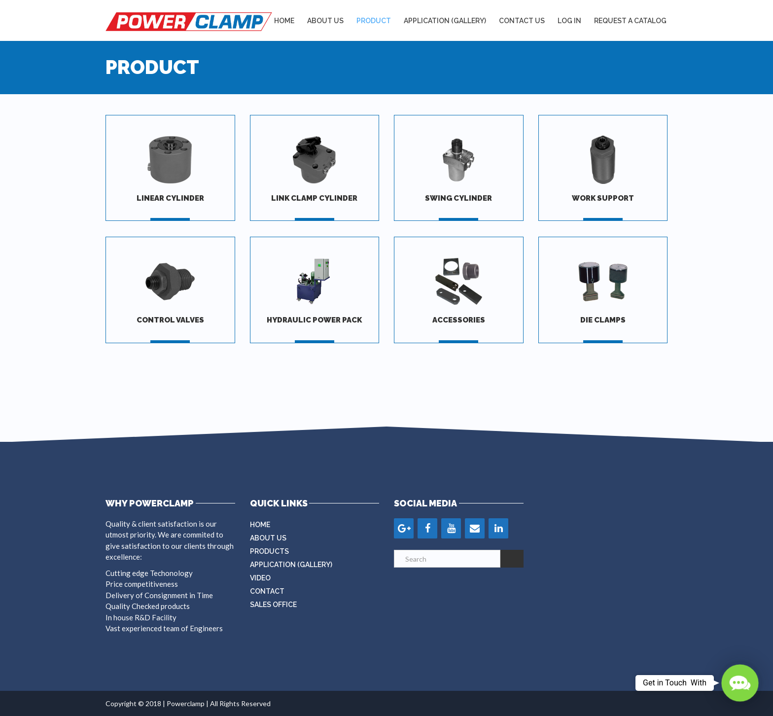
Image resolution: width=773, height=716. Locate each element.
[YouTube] (451, 528)
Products (269, 551)
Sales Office (273, 605)
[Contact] (475, 528)
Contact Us (522, 21)
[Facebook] (427, 528)
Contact (267, 591)
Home (284, 21)
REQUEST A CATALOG (630, 21)
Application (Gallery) (291, 565)
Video (260, 578)
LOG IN (569, 21)
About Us (325, 21)
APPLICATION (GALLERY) (445, 21)
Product (373, 21)
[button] (740, 683)
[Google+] (404, 528)
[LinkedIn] (498, 528)
